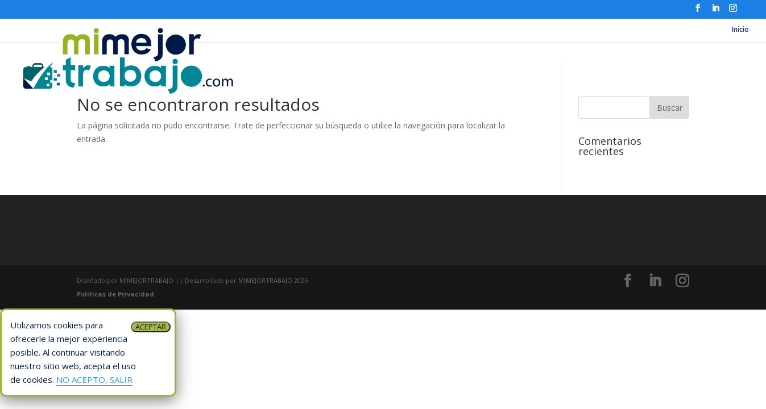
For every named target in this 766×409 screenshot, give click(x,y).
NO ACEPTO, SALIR (94, 379)
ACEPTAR (150, 327)
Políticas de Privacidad (115, 294)
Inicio (740, 30)
